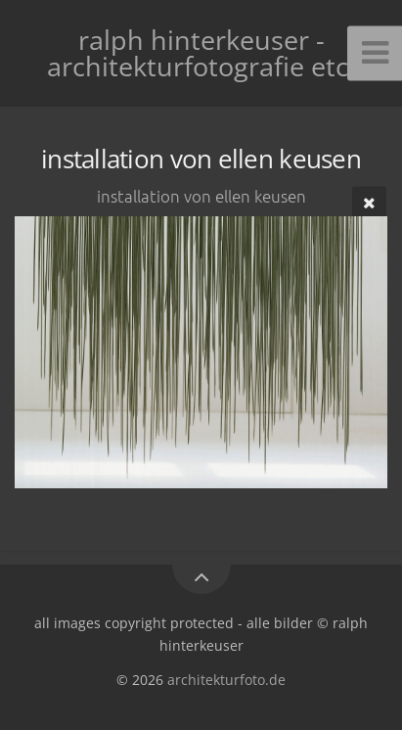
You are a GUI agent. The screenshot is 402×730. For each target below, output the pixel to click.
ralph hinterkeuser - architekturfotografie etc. (201, 53)
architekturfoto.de (226, 679)
